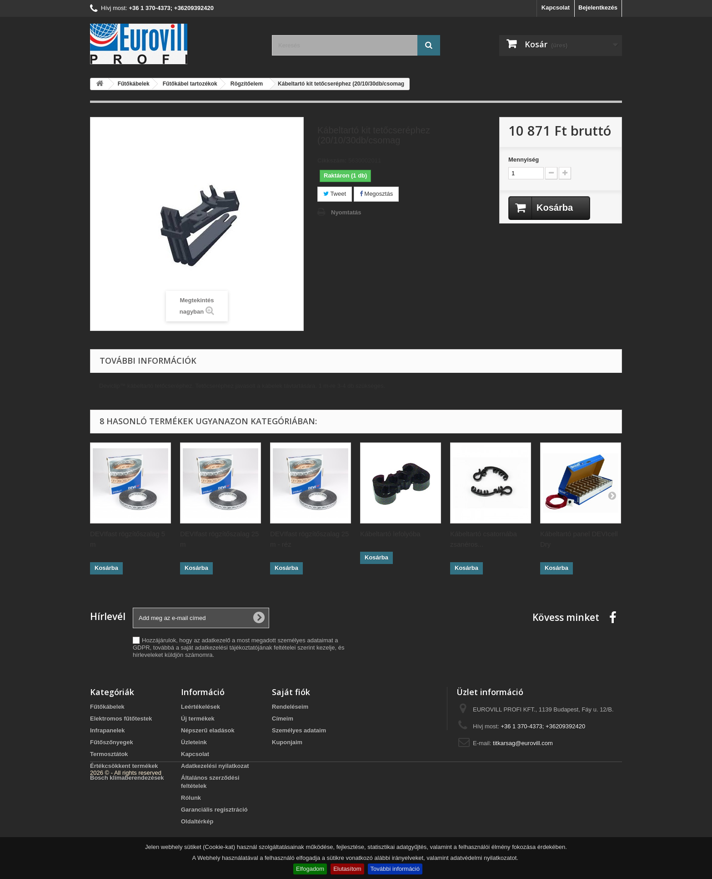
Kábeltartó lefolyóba (390, 534)
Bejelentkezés (597, 7)
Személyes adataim (299, 730)
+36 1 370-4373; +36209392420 (543, 726)
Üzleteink (194, 742)
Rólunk (191, 797)
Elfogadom (310, 868)
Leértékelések (200, 706)
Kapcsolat (556, 7)
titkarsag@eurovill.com (523, 743)
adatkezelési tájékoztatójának (233, 647)
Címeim (282, 718)
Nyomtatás (346, 212)
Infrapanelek (107, 730)
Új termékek (198, 718)
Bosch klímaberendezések (127, 777)
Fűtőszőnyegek (111, 742)
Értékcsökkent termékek (124, 765)
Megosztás (376, 193)
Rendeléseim (290, 706)
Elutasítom (347, 868)
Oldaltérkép (197, 821)
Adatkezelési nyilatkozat (215, 765)
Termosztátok (109, 754)
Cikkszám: (331, 160)
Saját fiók (291, 691)
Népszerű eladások (208, 730)
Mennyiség (523, 159)
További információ (395, 868)
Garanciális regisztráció (214, 809)
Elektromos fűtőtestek (121, 718)
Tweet (334, 193)
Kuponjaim (287, 742)
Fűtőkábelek (107, 706)
